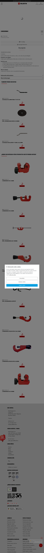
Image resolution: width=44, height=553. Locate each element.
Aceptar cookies (22, 285)
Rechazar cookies (22, 281)
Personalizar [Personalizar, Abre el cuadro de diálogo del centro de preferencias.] (22, 278)
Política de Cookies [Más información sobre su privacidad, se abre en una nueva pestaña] (12, 274)
